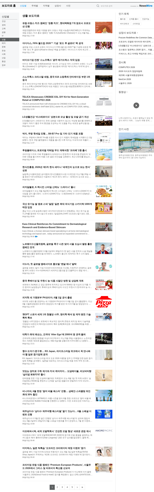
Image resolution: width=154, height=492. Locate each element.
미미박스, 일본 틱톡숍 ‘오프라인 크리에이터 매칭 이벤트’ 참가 (54, 448)
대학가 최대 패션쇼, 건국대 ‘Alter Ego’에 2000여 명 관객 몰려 (54, 334)
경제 (4, 25)
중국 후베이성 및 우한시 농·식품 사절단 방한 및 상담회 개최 (52, 281)
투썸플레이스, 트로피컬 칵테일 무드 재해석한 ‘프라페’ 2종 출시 (54, 150)
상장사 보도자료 (127, 32)
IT (3, 36)
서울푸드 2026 (125, 83)
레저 (4, 43)
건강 (4, 21)
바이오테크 (124, 24)
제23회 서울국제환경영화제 (131, 75)
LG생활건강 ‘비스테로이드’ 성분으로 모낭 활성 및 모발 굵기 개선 (55, 117)
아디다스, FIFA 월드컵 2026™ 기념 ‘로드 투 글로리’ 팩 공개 (52, 43)
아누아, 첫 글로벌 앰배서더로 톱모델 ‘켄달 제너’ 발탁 (49, 264)
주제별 (35, 5)
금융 (4, 32)
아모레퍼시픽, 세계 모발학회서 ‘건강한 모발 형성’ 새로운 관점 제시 (56, 431)
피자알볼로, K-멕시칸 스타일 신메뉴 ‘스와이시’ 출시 (48, 187)
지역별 (46, 5)
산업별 (23, 5)
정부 (4, 65)
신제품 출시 (133, 19)
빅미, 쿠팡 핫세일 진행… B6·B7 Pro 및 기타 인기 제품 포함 (52, 133)
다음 (151, 142)
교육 (4, 28)
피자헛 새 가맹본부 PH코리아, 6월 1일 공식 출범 (47, 297)
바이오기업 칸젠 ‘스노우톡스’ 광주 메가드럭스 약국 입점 (51, 60)
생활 (4, 39)
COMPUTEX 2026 (127, 67)
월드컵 (122, 19)
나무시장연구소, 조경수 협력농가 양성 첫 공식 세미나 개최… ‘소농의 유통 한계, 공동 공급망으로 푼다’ (136, 120)
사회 (4, 54)
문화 (4, 47)
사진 (68, 5)
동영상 (122, 92)
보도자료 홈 (9, 5)
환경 (4, 61)
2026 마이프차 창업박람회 (130, 71)
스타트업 (136, 24)
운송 (4, 50)
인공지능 (145, 19)
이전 (121, 142)
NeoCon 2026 (125, 79)
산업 (4, 58)
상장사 (58, 5)
